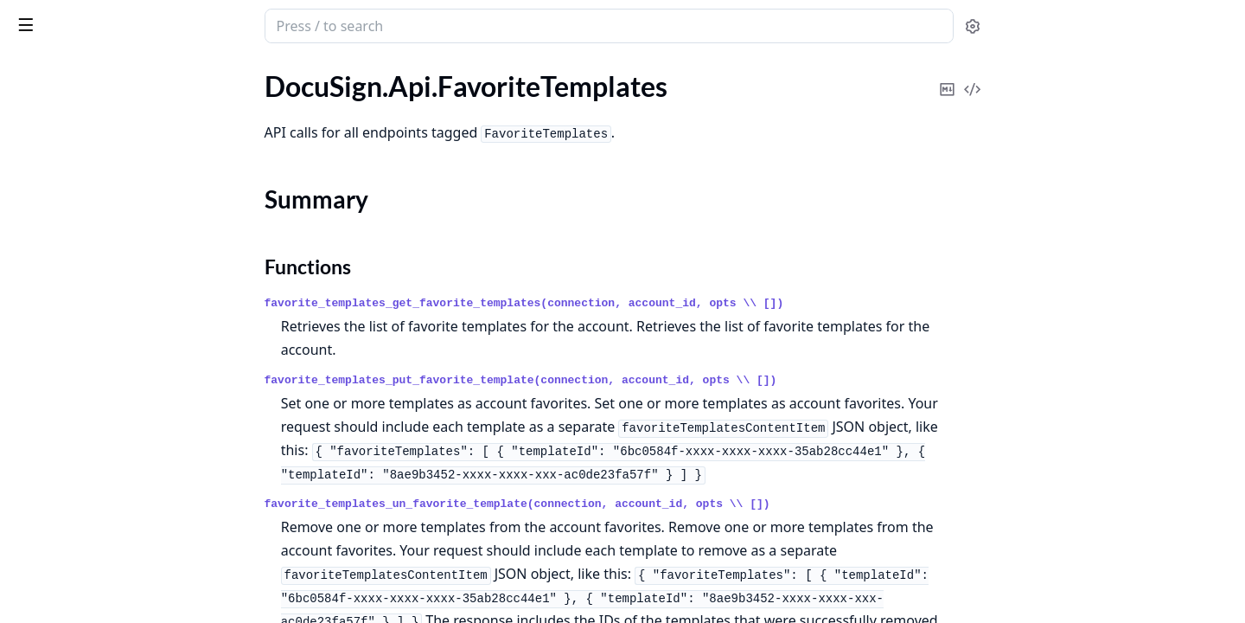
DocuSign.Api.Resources (84, 542)
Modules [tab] (111, 70)
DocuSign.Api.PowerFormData (103, 472)
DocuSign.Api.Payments (83, 448)
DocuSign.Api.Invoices (78, 332)
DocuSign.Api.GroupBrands (94, 238)
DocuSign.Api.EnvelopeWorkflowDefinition (122, 86)
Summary (58, 163)
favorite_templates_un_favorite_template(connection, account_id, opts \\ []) (647, 504)
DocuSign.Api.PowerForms (91, 495)
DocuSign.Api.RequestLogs (92, 519)
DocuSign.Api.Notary (74, 355)
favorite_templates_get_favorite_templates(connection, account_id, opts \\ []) (654, 303)
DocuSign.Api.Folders (75, 215)
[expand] (242, 89)
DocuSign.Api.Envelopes (84, 109)
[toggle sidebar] (236, 24)
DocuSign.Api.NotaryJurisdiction (110, 402)
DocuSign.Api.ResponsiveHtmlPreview (122, 565)
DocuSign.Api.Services (78, 589)
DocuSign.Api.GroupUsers (90, 262)
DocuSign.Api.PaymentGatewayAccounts (122, 425)
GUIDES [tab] (34, 70)
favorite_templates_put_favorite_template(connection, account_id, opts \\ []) (650, 380)
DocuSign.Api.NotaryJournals (100, 378)
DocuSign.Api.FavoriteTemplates (109, 133)
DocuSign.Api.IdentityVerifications (115, 308)
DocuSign (48, 17)
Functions (60, 184)
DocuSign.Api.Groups (76, 285)
